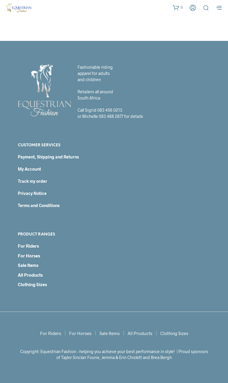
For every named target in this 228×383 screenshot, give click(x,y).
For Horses (29, 255)
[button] (178, 7)
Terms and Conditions (39, 205)
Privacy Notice (32, 193)
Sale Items (28, 265)
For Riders (28, 246)
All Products (30, 275)
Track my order (32, 181)
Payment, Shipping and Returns (48, 156)
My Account (29, 169)
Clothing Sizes (32, 284)
